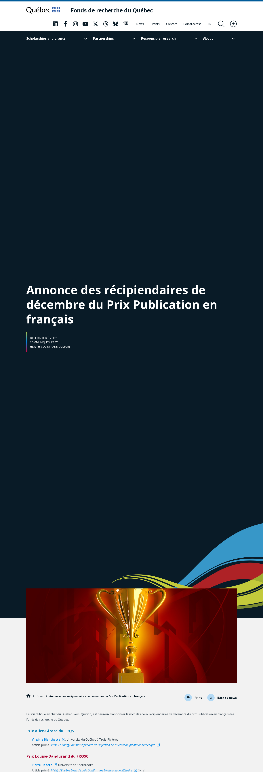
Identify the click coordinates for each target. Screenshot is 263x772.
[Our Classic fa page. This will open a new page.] (55, 24)
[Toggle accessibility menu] (233, 24)
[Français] (209, 24)
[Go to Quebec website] (43, 10)
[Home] (28, 696)
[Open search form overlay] (221, 24)
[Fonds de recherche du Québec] (112, 10)
